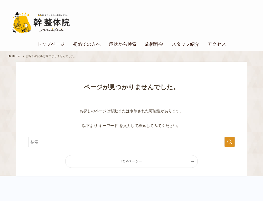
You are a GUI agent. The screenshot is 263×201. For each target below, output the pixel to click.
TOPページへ (131, 161)
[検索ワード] (131, 142)
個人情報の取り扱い (235, 3)
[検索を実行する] (229, 142)
